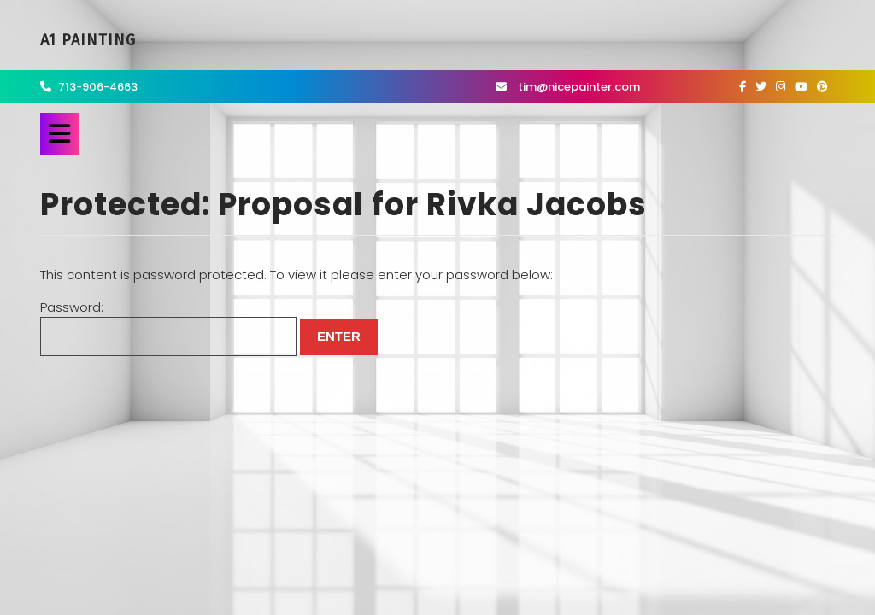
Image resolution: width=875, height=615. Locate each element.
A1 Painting (88, 40)
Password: (168, 327)
